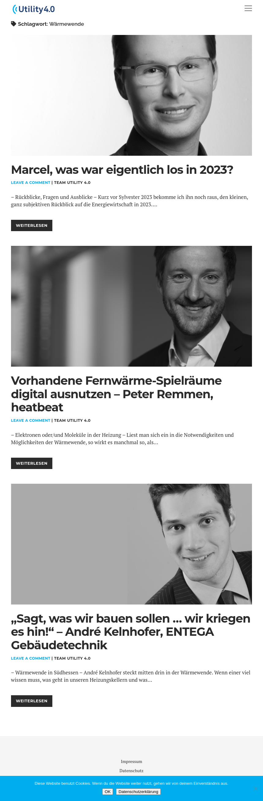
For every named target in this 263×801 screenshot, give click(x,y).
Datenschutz (131, 770)
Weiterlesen (34, 226)
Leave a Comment (31, 182)
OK (108, 791)
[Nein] (255, 788)
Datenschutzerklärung (138, 791)
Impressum (131, 761)
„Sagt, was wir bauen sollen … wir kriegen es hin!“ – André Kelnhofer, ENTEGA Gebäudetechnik (131, 544)
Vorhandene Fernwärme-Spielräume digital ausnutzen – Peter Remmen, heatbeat (131, 306)
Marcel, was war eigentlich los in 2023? (131, 95)
